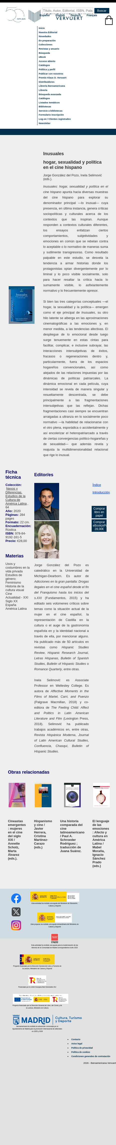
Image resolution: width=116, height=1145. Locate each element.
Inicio (42, 28)
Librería (43, 90)
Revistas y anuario (49, 49)
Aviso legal (76, 1043)
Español (45, 15)
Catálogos (44, 65)
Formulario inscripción (51, 115)
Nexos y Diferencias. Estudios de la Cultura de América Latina (16, 496)
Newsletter (44, 123)
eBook (42, 57)
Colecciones (45, 44)
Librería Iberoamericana (52, 86)
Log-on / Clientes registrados (55, 119)
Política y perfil (47, 69)
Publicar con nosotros (51, 73)
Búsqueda (44, 53)
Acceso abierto (47, 61)
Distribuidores (46, 82)
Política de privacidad (82, 1048)
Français (92, 15)
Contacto (75, 1039)
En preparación (47, 40)
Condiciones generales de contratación (90, 1056)
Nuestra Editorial (48, 32)
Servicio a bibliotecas (50, 111)
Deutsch (76, 15)
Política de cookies (80, 1052)
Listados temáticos (49, 102)
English (61, 15)
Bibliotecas (45, 106)
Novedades (45, 36)
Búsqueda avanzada (50, 94)
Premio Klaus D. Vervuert (52, 77)
